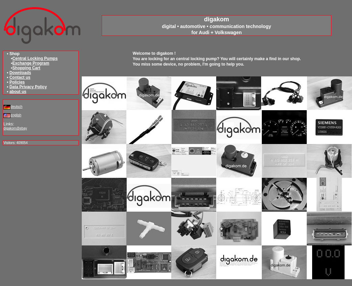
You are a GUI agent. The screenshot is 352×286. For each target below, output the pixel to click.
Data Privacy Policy (28, 87)
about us (17, 91)
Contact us (19, 77)
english (15, 115)
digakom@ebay (15, 128)
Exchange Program (30, 63)
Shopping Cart (26, 68)
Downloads (20, 72)
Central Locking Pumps (35, 58)
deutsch (16, 107)
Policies (17, 82)
